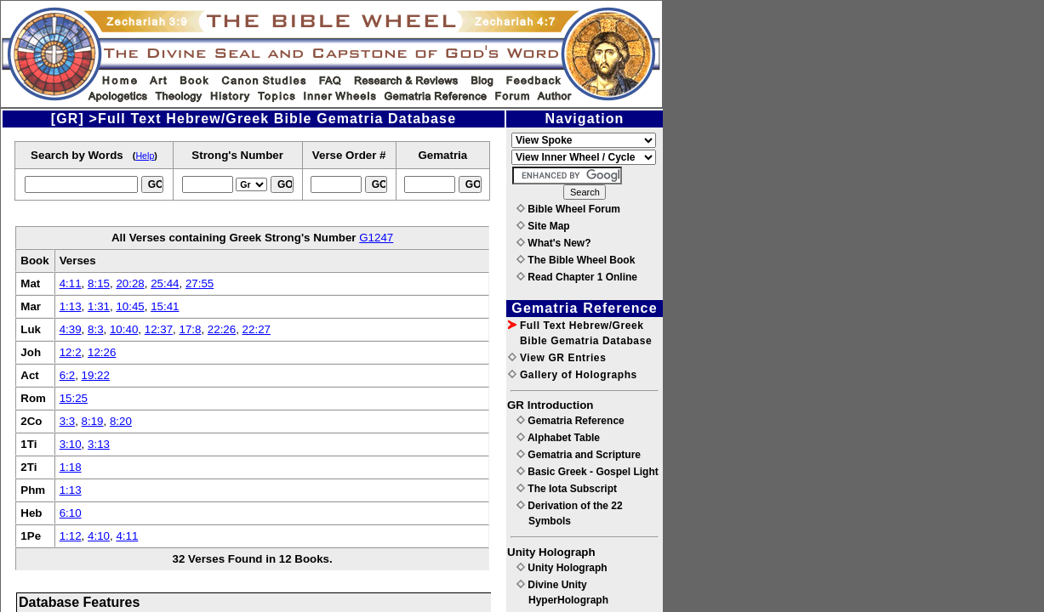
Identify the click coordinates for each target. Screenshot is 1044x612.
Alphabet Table (558, 438)
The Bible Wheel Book (575, 260)
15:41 (165, 306)
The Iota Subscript (566, 489)
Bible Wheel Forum (568, 209)
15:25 (74, 398)
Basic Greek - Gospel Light (587, 472)
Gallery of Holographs (572, 375)
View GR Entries (557, 358)
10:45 (130, 306)
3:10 (71, 444)
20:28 (130, 283)
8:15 (99, 283)
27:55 (199, 283)
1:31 (99, 306)
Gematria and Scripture (578, 455)
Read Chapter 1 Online (576, 277)
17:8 (190, 329)
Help (144, 155)
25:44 (165, 283)
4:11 (71, 283)
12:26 (102, 352)
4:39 (71, 329)
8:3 (96, 329)
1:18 (71, 467)
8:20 (121, 421)
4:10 (99, 536)
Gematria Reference (570, 421)
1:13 (71, 306)
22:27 (256, 329)
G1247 (376, 237)
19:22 (96, 375)
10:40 (124, 329)
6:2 (68, 375)
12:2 (71, 352)
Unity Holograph (562, 568)
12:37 (159, 329)
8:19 (93, 421)
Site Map (543, 226)
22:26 (222, 329)
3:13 (99, 444)
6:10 (71, 513)
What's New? (553, 243)
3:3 (68, 421)
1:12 (71, 536)
